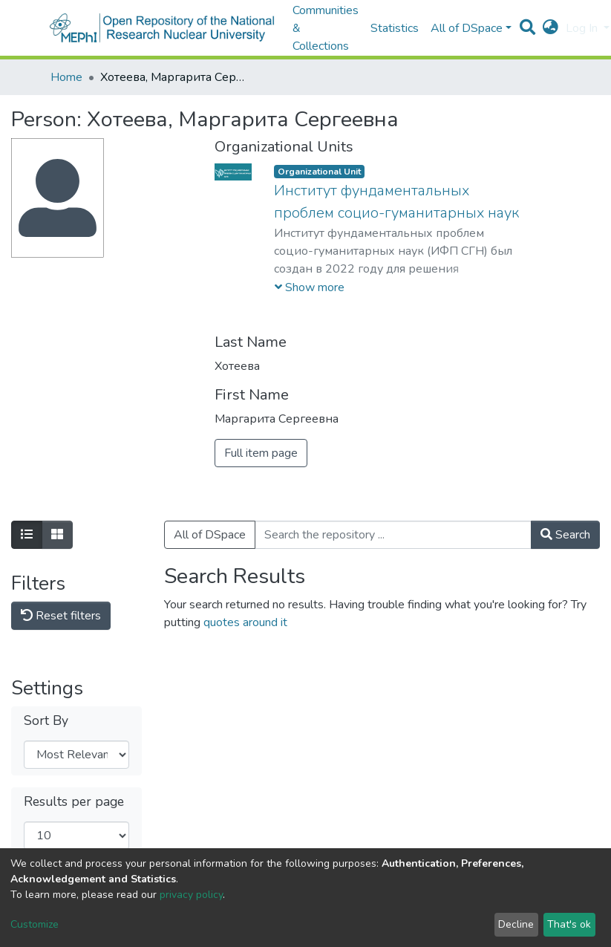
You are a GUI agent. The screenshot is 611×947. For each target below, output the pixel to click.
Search (565, 535)
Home (66, 77)
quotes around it (245, 622)
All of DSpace (210, 535)
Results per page (74, 802)
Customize (34, 924)
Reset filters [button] (61, 616)
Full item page (261, 453)
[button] (550, 28)
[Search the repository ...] (393, 535)
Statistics (394, 28)
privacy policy (191, 895)
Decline (516, 924)
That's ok (569, 924)
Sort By (46, 721)
